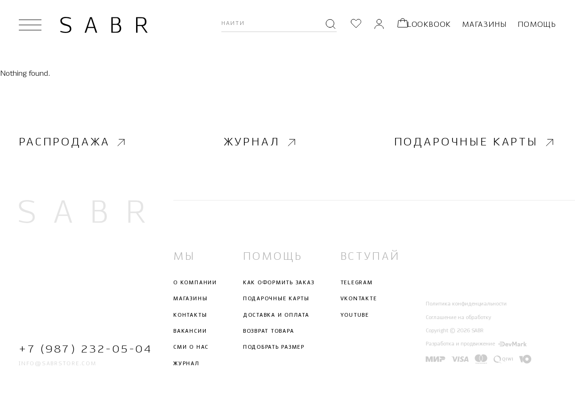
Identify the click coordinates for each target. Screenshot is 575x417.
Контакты (190, 315)
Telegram (356, 283)
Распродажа (73, 142)
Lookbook (429, 24)
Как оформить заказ (279, 283)
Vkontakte (358, 299)
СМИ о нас (191, 347)
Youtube (354, 315)
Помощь (537, 24)
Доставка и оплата (276, 315)
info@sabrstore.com (58, 363)
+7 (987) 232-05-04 (82, 349)
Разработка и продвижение (476, 344)
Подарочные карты (475, 142)
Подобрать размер (274, 347)
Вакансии (190, 331)
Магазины (484, 24)
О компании (195, 283)
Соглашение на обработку (458, 317)
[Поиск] (330, 25)
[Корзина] (403, 24)
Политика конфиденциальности (466, 304)
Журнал (261, 142)
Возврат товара (268, 331)
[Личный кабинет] (379, 24)
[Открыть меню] (30, 25)
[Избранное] (356, 24)
